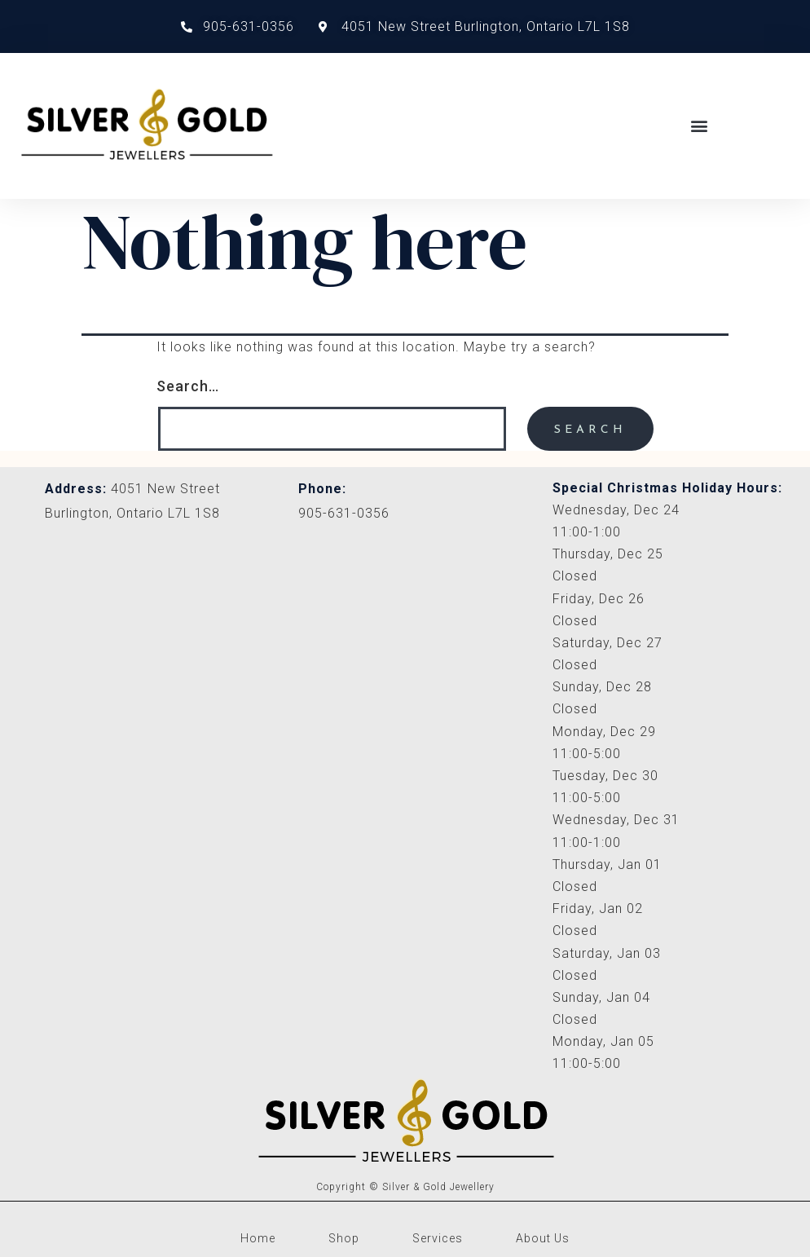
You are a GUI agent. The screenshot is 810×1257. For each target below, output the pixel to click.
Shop (343, 1238)
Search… (187, 386)
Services (437, 1238)
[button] (699, 125)
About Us (543, 1238)
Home (257, 1238)
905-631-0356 (344, 513)
